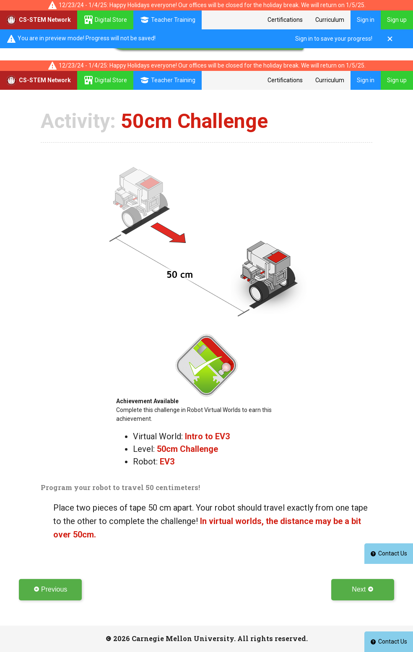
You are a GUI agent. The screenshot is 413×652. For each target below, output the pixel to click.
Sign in (365, 19)
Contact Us (388, 641)
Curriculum (329, 19)
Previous (51, 589)
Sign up (397, 19)
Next (362, 589)
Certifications (285, 19)
